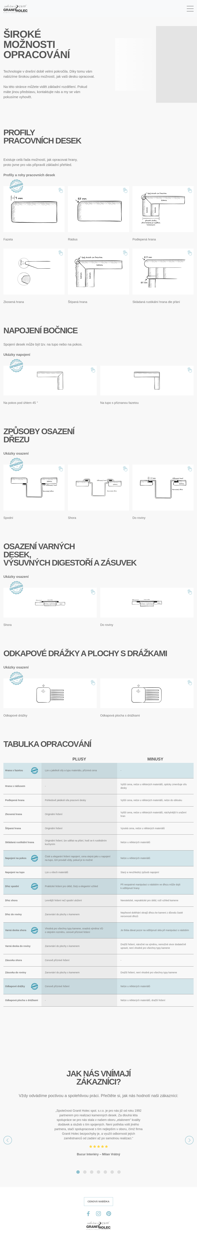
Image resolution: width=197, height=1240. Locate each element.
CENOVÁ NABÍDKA (98, 1201)
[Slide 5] (105, 1172)
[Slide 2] (85, 1172)
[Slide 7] (119, 1172)
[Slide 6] (112, 1172)
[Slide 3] (91, 1172)
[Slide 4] (98, 1172)
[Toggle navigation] (190, 8)
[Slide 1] (78, 1172)
